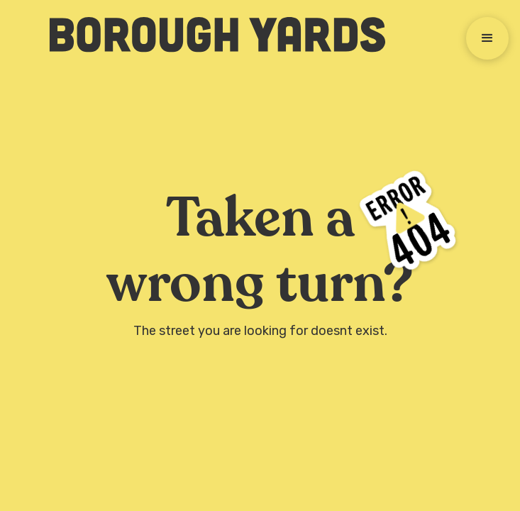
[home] (210, 35)
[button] (487, 38)
